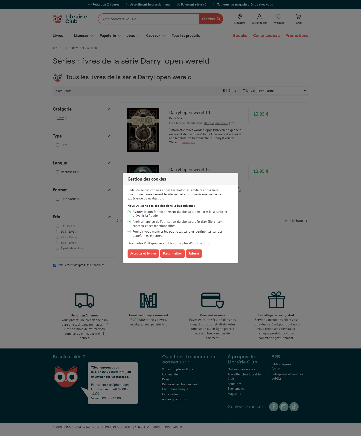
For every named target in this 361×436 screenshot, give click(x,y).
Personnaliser (172, 253)
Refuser (194, 253)
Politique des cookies (159, 243)
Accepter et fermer (143, 253)
